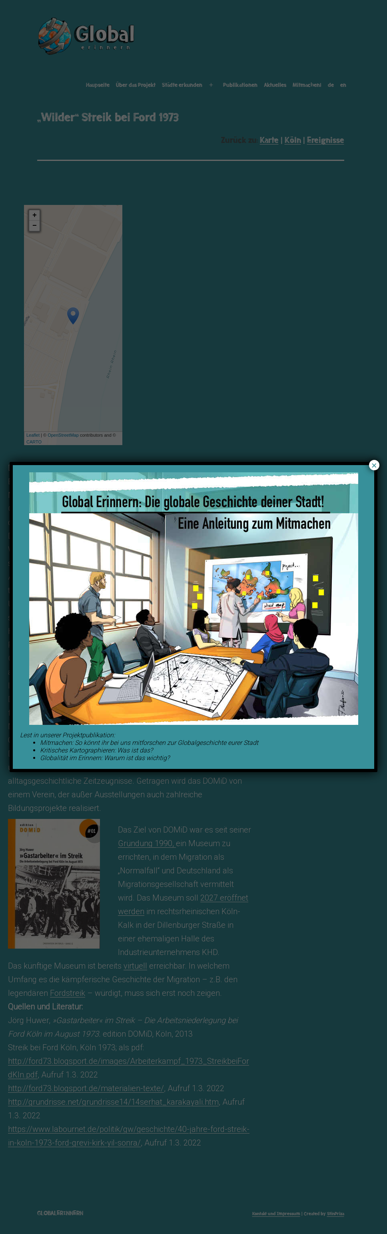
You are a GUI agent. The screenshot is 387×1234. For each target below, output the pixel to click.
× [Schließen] (374, 465)
